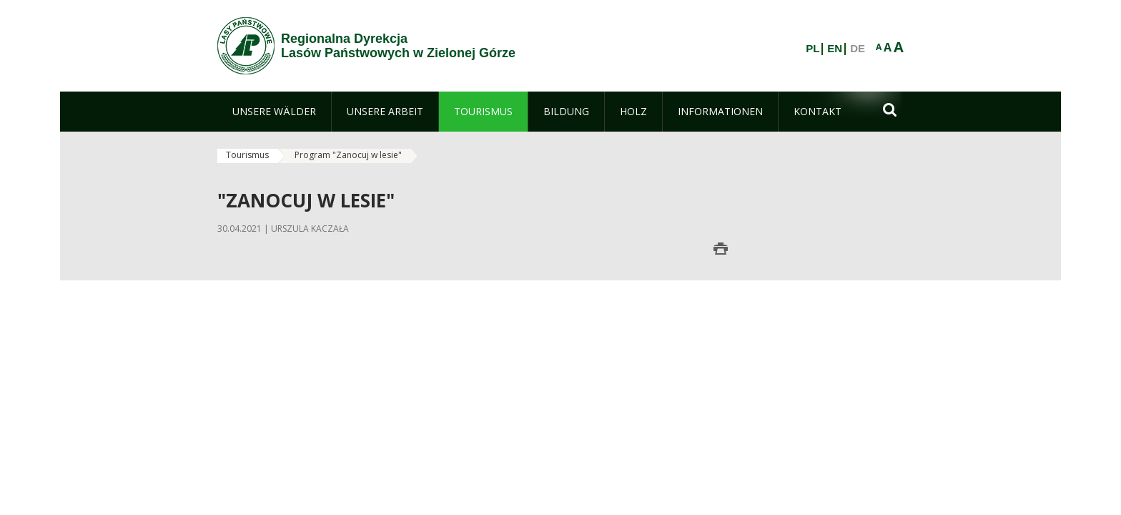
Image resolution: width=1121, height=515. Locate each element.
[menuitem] (274, 112)
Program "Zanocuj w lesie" (348, 155)
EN (834, 48)
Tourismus (247, 155)
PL (812, 48)
